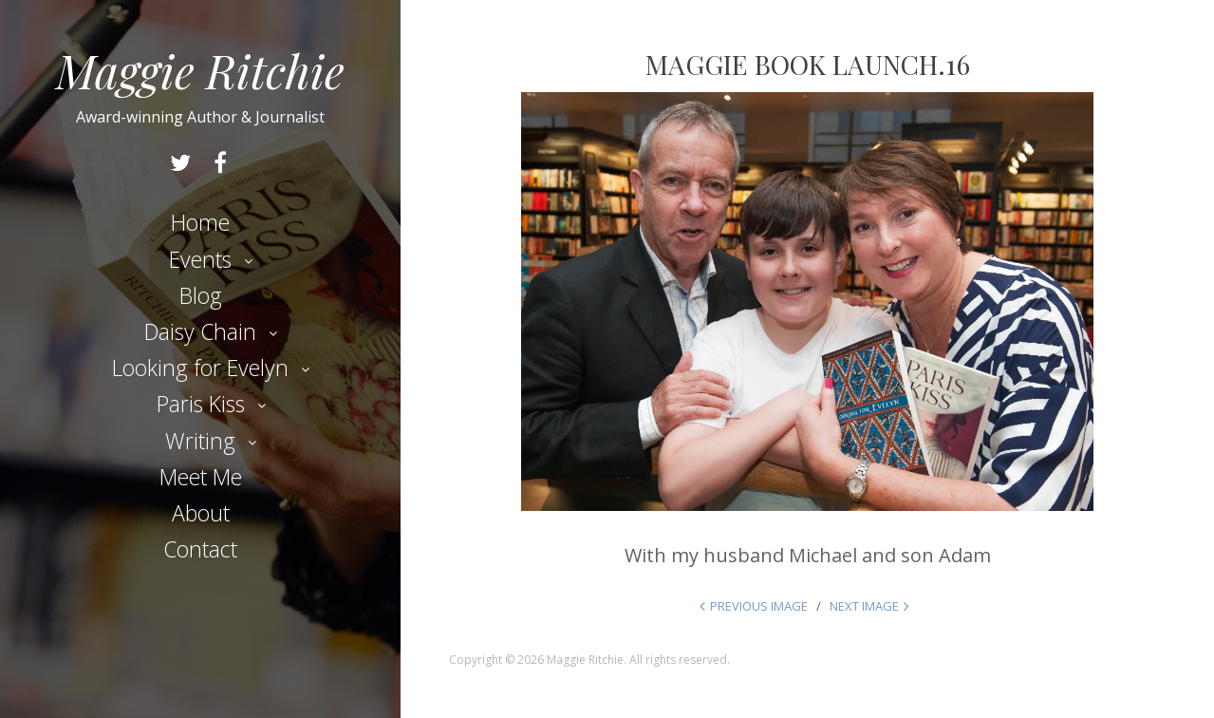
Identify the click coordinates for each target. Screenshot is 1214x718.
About (201, 513)
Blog (200, 295)
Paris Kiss (201, 403)
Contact (200, 549)
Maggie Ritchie (200, 70)
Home (200, 222)
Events (200, 259)
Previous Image (759, 605)
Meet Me (200, 477)
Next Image (864, 605)
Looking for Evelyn (200, 367)
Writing (200, 440)
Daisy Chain (200, 331)
